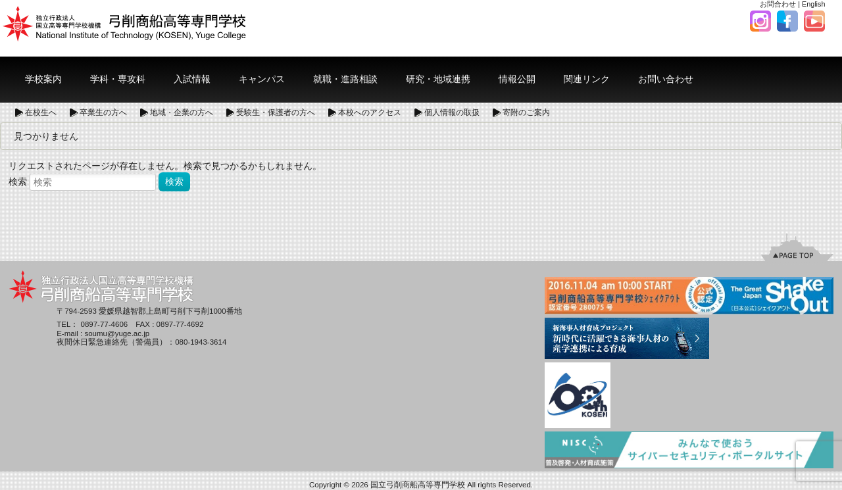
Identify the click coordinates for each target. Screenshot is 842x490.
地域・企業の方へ (181, 112)
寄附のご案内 (526, 112)
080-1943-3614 (200, 342)
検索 (18, 181)
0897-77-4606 (104, 324)
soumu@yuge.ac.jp (116, 333)
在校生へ (41, 112)
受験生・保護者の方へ (275, 112)
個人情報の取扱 (452, 112)
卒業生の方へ (103, 112)
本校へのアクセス (369, 112)
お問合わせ (778, 4)
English (813, 4)
